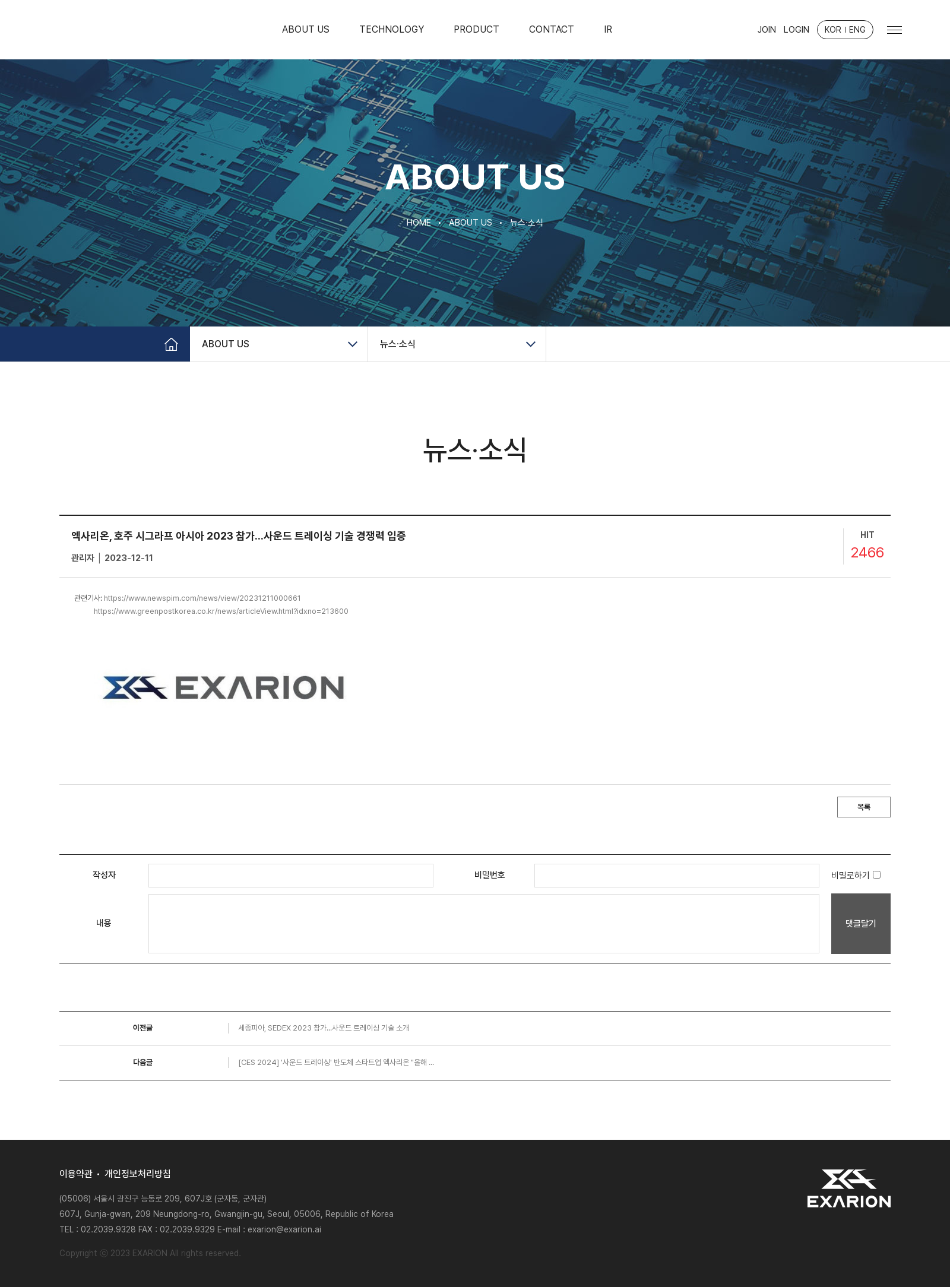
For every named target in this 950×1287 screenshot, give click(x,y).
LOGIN (796, 30)
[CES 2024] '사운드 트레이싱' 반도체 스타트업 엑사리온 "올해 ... (336, 1062)
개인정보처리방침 (137, 1174)
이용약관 (76, 1174)
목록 (863, 807)
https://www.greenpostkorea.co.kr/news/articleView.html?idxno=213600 (221, 611)
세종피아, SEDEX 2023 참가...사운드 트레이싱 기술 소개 (323, 1027)
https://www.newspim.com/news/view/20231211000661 (202, 598)
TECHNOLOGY (391, 29)
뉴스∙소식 (398, 344)
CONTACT (551, 29)
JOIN (767, 30)
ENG (857, 30)
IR (608, 29)
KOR (833, 30)
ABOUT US (306, 29)
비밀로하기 (856, 875)
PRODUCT (476, 29)
